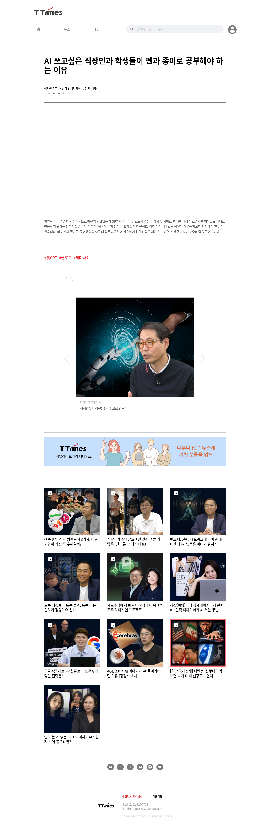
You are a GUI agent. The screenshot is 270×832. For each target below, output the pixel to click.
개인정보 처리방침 (132, 796)
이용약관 (158, 796)
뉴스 (67, 29)
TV (96, 29)
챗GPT (51, 258)
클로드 (66, 258)
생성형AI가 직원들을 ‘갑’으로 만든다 (104, 408)
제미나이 (82, 258)
